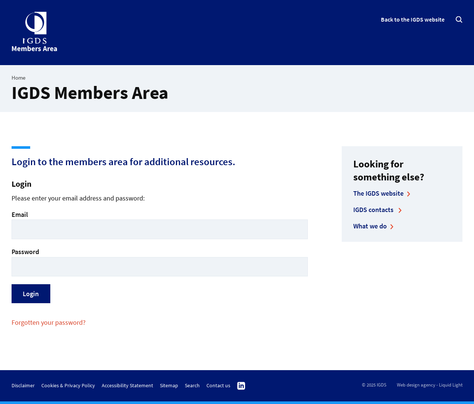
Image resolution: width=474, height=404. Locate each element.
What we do (370, 226)
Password (160, 261)
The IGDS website (378, 193)
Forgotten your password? (49, 322)
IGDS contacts (374, 209)
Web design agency (416, 385)
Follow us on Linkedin (241, 386)
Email (160, 224)
